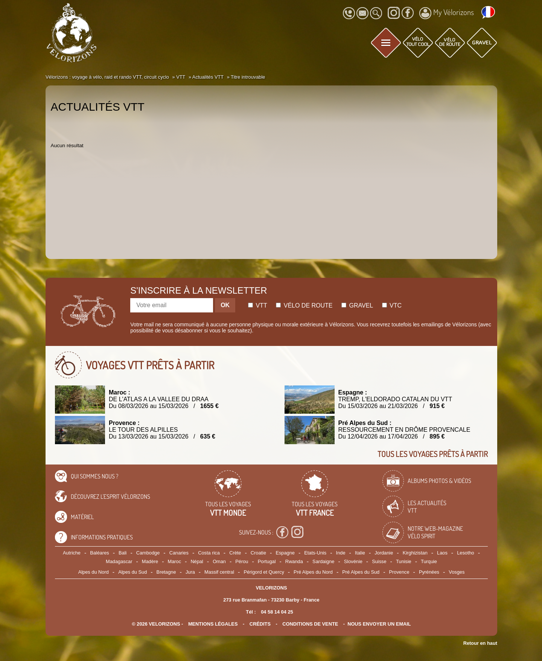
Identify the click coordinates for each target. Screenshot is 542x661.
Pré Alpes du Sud (360, 572)
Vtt (257, 305)
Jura (190, 572)
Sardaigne (323, 561)
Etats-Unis (315, 553)
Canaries (179, 553)
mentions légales (213, 624)
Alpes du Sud (132, 572)
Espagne (285, 553)
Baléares (99, 553)
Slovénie (353, 561)
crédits (260, 624)
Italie (360, 553)
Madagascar (119, 561)
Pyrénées (429, 572)
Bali (122, 553)
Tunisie (403, 561)
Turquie (429, 561)
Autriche (72, 553)
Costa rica (209, 553)
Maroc (174, 561)
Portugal (267, 561)
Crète (235, 553)
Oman (219, 561)
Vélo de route (304, 305)
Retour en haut (480, 643)
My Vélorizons (446, 13)
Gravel (357, 305)
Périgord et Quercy (264, 572)
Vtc (392, 305)
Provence (399, 572)
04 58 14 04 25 (277, 612)
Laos (442, 553)
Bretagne (166, 572)
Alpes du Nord (93, 572)
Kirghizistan (415, 553)
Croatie (258, 553)
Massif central (219, 572)
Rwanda (294, 561)
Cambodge (148, 553)
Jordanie (384, 553)
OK (225, 305)
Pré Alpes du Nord (313, 572)
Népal (196, 561)
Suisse (379, 561)
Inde (341, 553)
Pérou (241, 561)
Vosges (456, 572)
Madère (150, 561)
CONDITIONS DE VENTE (310, 624)
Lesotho (465, 553)
